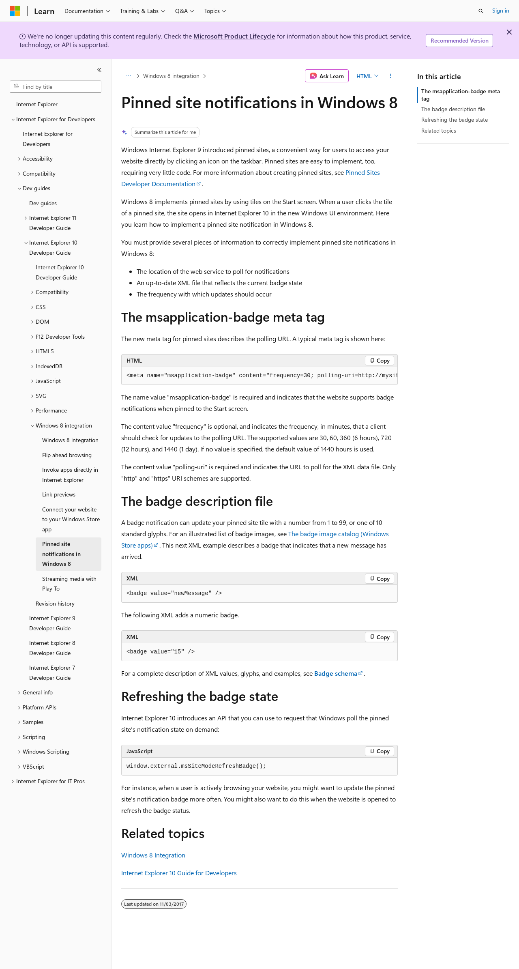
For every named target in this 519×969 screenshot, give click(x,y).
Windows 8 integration (171, 75)
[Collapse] (99, 69)
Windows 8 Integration (153, 855)
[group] (259, 376)
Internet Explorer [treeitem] (37, 104)
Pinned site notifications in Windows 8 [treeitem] (61, 553)
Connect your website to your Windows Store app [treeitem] (71, 519)
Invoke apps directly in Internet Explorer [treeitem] (70, 474)
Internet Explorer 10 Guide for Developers (179, 872)
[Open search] (481, 11)
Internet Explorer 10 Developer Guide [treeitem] (60, 272)
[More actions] (391, 75)
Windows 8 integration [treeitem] (70, 440)
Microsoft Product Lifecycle (234, 36)
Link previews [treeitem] (58, 494)
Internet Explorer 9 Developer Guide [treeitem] (52, 623)
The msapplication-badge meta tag (460, 94)
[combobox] (55, 86)
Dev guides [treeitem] (43, 203)
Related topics (438, 130)
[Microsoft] (15, 11)
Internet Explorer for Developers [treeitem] (48, 139)
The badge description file (453, 109)
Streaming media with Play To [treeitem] (69, 584)
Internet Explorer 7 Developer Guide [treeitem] (52, 672)
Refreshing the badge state (454, 119)
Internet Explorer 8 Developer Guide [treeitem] (52, 648)
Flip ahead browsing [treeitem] (67, 455)
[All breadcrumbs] (128, 75)
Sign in (500, 10)
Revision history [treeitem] (55, 603)
